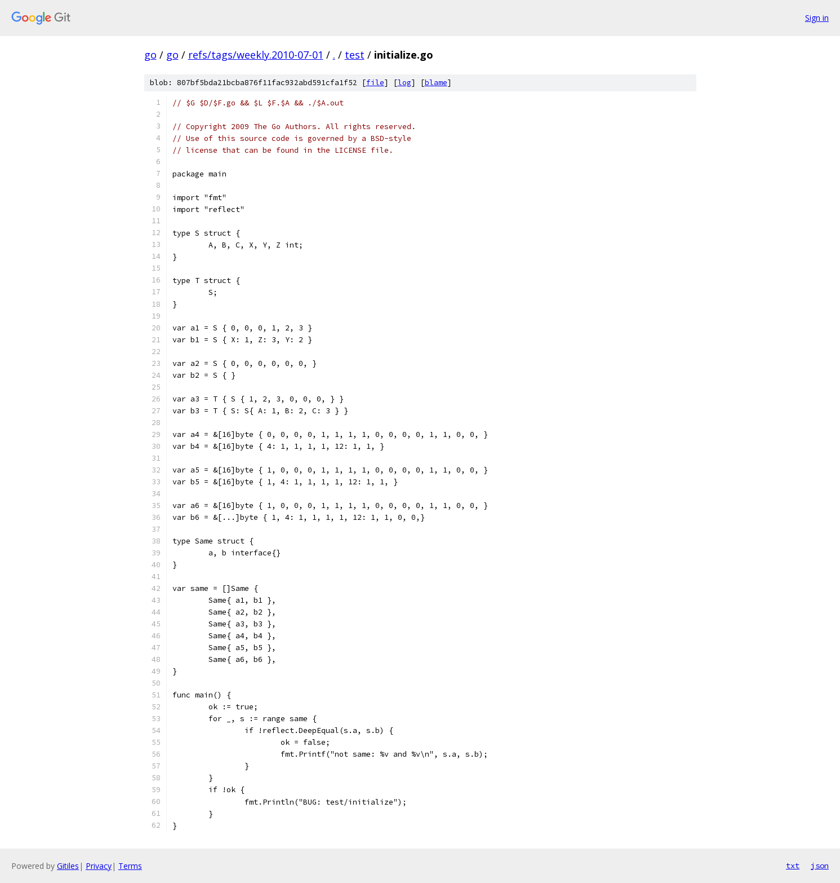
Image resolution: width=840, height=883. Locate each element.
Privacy (99, 865)
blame (436, 82)
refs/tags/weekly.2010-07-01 (255, 54)
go (150, 54)
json (820, 865)
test (355, 54)
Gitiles (68, 865)
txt (792, 865)
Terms (130, 865)
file (375, 82)
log (404, 82)
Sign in (817, 17)
